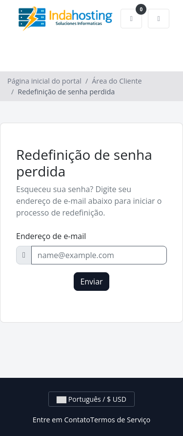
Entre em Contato (61, 419)
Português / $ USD (91, 399)
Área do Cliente (117, 81)
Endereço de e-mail (51, 236)
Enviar (91, 281)
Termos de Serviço (120, 419)
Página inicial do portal (44, 81)
